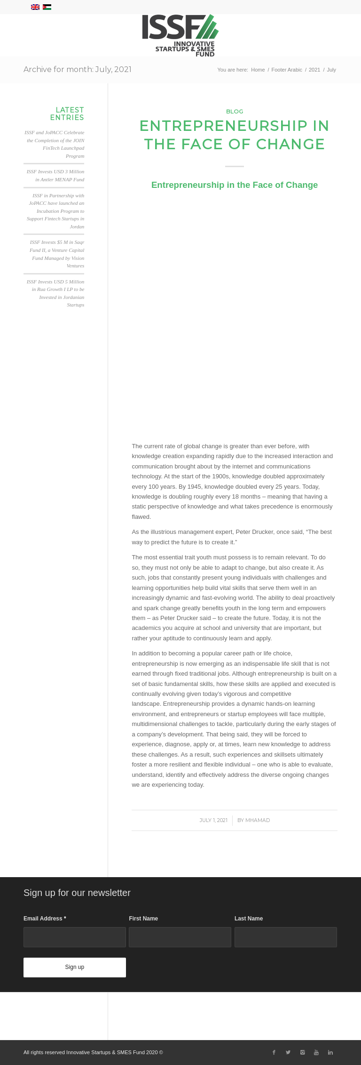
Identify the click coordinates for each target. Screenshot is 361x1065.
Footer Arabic (287, 70)
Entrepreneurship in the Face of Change (234, 135)
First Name (143, 918)
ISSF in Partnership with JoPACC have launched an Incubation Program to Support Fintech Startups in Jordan (55, 211)
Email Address (45, 918)
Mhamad (257, 820)
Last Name (249, 918)
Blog (234, 111)
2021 (314, 70)
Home (258, 70)
